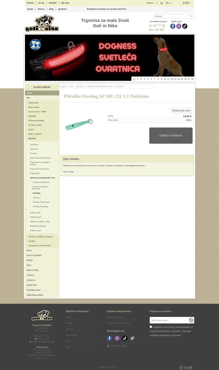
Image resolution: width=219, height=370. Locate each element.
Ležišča (31, 241)
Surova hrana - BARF (37, 112)
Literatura (31, 280)
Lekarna (30, 275)
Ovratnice (34, 144)
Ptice (29, 265)
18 (192, 79)
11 (168, 79)
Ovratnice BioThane (41, 182)
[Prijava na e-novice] (191, 320)
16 (185, 79)
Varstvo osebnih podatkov (118, 323)
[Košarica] (175, 3)
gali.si (64, 86)
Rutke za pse (35, 230)
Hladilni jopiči (35, 217)
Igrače (31, 129)
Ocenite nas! (117, 345)
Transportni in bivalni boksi (39, 245)
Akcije (30, 9)
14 (178, 79)
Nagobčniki (34, 173)
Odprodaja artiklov (35, 295)
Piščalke (37, 193)
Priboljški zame (34, 290)
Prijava (151, 3)
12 (172, 79)
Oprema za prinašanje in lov (42, 178)
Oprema (32, 138)
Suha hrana (33, 103)
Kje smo (65, 3)
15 (182, 79)
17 (189, 79)
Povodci (33, 153)
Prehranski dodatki (36, 121)
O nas (41, 3)
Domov (30, 3)
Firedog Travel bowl (41, 202)
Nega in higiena (34, 134)
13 (175, 79)
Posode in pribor (35, 125)
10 (165, 79)
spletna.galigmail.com (43, 342)
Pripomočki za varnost (39, 169)
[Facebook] (173, 26)
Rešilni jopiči (35, 213)
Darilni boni (32, 285)
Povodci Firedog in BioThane (40, 188)
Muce (29, 250)
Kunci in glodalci (34, 255)
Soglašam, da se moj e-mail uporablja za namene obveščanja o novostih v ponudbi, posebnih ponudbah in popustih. (171, 331)
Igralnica (62, 9)
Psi (28, 98)
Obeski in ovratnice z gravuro (40, 237)
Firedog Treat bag (40, 206)
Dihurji (30, 260)
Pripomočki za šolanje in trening (40, 163)
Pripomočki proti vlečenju (40, 158)
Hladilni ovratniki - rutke (40, 222)
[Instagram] (179, 26)
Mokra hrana (33, 107)
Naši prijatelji (72, 335)
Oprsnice (34, 149)
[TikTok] (185, 26)
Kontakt (53, 3)
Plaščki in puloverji (38, 226)
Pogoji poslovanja (115, 317)
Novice (41, 9)
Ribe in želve (32, 270)
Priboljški (32, 116)
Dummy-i (37, 198)
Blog (51, 9)
